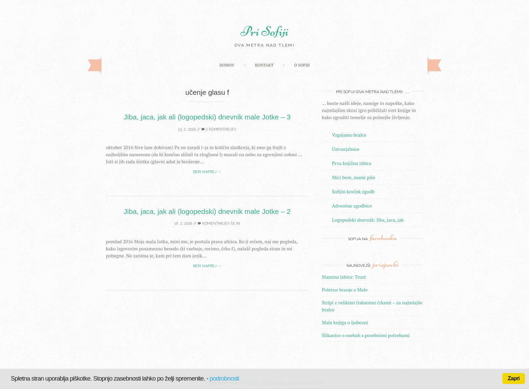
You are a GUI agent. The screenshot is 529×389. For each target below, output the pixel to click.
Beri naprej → (207, 172)
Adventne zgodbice (352, 205)
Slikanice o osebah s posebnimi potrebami (366, 335)
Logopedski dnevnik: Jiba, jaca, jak (367, 220)
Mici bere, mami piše (353, 177)
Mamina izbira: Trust (344, 277)
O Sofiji (302, 64)
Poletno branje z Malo (345, 289)
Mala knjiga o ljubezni (345, 322)
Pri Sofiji (264, 31)
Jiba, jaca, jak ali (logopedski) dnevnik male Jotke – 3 (207, 117)
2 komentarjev (218, 129)
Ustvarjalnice (345, 149)
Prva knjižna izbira (351, 163)
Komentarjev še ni (219, 223)
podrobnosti (224, 378)
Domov (226, 64)
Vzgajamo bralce (349, 135)
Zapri (514, 378)
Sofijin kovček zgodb (353, 191)
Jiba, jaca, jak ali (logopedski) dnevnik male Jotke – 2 (207, 211)
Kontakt (264, 64)
